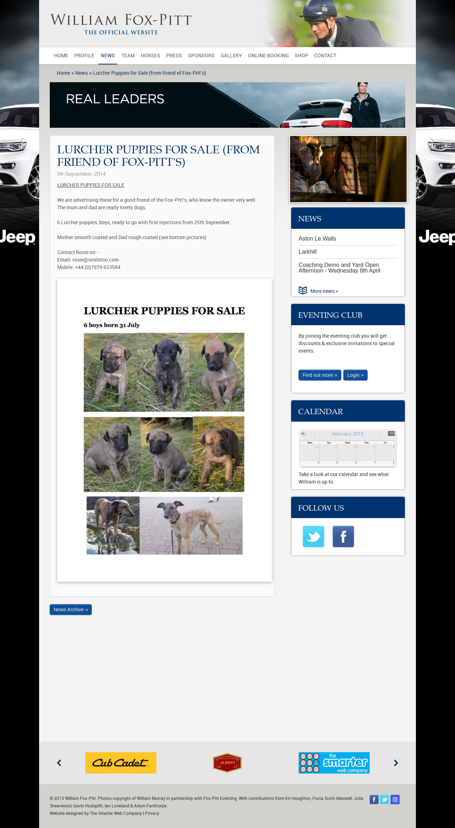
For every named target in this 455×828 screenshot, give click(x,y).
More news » (324, 291)
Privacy (152, 813)
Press (174, 56)
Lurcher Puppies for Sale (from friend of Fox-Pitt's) (149, 73)
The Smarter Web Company (116, 813)
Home (61, 56)
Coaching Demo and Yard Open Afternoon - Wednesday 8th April (339, 268)
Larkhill (308, 252)
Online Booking (268, 56)
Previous (59, 763)
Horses (150, 56)
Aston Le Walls (317, 239)
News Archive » (71, 609)
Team (128, 56)
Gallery (231, 56)
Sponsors (201, 56)
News (108, 56)
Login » (355, 375)
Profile (84, 56)
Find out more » (320, 375)
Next (396, 763)
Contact (325, 56)
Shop (301, 56)
